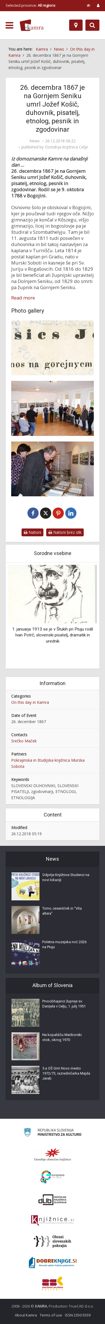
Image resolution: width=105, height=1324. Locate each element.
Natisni (32, 532)
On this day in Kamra (30, 702)
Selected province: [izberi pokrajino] (30, 5)
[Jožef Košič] (52, 347)
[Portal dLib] (52, 1200)
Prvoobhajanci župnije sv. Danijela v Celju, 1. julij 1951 (64, 1003)
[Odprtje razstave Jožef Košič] (52, 408)
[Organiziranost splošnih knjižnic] (52, 1155)
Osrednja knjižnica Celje (66, 147)
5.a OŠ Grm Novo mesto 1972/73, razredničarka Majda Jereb (66, 1073)
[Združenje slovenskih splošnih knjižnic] (52, 1220)
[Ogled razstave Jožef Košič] (52, 469)
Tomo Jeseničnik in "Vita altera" (62, 910)
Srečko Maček (24, 741)
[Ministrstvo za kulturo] (52, 1133)
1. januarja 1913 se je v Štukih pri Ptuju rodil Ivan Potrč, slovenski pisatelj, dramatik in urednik (52, 635)
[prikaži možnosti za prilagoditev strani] (88, 5)
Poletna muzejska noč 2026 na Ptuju (64, 944)
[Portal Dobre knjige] (52, 1262)
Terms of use (51, 1315)
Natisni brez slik (64, 532)
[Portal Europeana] (52, 1177)
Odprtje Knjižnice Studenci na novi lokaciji (65, 877)
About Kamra (26, 1315)
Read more (23, 298)
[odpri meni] (9, 25)
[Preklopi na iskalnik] (92, 25)
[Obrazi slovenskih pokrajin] (52, 1242)
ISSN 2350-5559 (77, 1315)
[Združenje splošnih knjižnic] (52, 1283)
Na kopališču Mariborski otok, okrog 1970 (62, 1037)
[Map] (76, 25)
